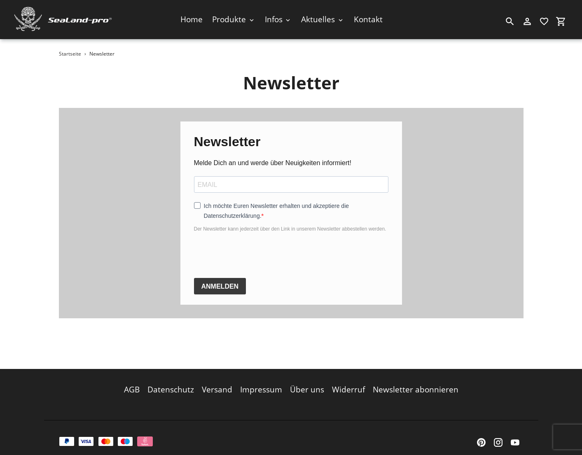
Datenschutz (170, 384)
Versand (217, 384)
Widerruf (348, 384)
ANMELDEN (220, 286)
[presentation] (256, 255)
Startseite (70, 53)
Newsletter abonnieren (415, 384)
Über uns (307, 384)
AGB (132, 384)
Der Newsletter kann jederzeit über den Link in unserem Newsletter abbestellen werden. (290, 229)
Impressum (261, 384)
